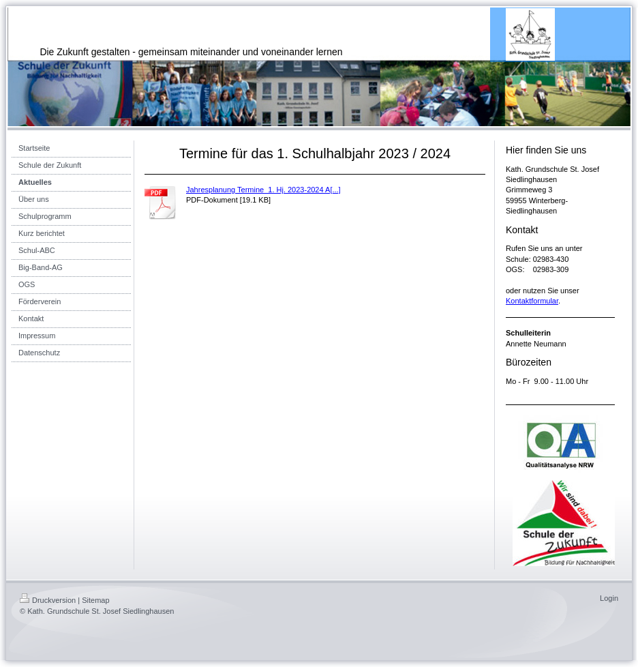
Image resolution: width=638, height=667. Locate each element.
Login (609, 598)
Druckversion (48, 600)
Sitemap (95, 600)
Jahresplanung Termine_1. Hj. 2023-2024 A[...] (263, 190)
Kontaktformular (532, 301)
